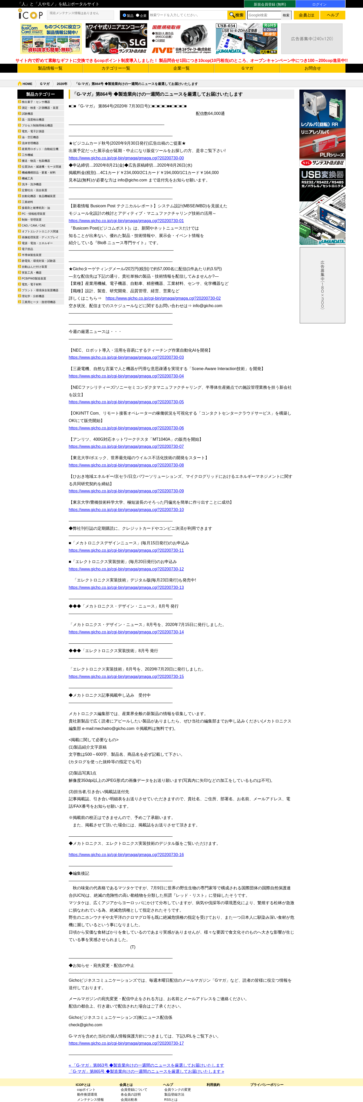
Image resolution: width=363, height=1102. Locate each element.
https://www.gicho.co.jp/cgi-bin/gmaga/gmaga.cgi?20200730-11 (126, 550)
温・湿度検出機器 (33, 119)
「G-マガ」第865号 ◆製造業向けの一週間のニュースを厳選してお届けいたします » (146, 1071)
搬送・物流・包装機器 (36, 160)
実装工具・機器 (32, 272)
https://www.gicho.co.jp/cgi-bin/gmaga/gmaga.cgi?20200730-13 (126, 587)
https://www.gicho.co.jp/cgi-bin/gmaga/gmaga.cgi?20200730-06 (126, 428)
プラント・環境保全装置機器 (40, 290)
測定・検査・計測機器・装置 (40, 107)
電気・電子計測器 (33, 131)
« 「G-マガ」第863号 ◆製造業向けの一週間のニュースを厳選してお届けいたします (146, 1065)
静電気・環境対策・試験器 (39, 260)
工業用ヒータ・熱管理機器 (39, 302)
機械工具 (27, 178)
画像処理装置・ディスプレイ (40, 237)
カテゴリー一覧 (116, 68)
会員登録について (134, 1090)
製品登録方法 (174, 1094)
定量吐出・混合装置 (34, 190)
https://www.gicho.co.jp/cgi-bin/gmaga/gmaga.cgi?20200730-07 (126, 446)
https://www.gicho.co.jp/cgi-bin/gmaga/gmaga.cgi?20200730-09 (126, 491)
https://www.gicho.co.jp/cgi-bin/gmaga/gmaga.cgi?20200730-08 (126, 465)
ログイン (319, 4)
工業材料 (27, 201)
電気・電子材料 (32, 284)
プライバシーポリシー (267, 1085)
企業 (141, 16)
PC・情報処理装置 (33, 213)
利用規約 (213, 1085)
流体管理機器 (30, 143)
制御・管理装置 (32, 219)
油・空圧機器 (30, 137)
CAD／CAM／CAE (33, 225)
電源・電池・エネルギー (37, 243)
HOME (27, 84)
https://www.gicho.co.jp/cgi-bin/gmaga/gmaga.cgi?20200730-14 (126, 632)
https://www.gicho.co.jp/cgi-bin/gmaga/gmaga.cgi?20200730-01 (126, 221)
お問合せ (313, 68)
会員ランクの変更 (177, 1090)
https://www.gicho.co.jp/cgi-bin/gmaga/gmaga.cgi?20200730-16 (126, 854)
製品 (128, 16)
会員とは (126, 1085)
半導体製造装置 (32, 254)
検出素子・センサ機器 (36, 101)
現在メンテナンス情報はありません (74, 13)
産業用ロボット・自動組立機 (40, 148)
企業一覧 (181, 68)
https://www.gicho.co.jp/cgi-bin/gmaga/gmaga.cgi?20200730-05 (126, 402)
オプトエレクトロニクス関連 (40, 231)
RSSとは (171, 1099)
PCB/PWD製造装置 (34, 278)
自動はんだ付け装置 (34, 266)
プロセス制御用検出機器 (37, 125)
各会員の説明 (131, 1094)
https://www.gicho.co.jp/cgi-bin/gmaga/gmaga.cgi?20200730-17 (126, 1043)
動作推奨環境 (87, 1094)
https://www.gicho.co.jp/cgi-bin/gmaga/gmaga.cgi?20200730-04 (126, 376)
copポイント (86, 1090)
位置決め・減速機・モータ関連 (41, 166)
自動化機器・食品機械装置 (39, 196)
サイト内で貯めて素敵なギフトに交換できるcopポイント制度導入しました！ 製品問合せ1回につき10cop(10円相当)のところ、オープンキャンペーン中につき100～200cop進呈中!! (181, 60)
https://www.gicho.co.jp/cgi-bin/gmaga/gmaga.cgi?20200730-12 (126, 569)
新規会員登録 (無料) (270, 4)
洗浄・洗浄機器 (32, 184)
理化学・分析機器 (33, 296)
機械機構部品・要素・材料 (39, 172)
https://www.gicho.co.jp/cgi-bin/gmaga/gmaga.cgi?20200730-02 (163, 298)
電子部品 (27, 249)
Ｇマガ (247, 68)
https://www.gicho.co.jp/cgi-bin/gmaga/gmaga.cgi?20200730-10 (126, 509)
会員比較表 (129, 1099)
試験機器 (27, 113)
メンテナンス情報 (90, 1099)
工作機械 (27, 154)
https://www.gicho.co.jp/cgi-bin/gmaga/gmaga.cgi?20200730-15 (126, 676)
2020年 (62, 84)
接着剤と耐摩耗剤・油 (36, 207)
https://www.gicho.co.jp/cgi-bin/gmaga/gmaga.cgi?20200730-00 (126, 158)
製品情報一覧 (50, 68)
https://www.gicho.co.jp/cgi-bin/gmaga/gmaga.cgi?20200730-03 (126, 357)
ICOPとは (83, 1085)
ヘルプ (168, 1085)
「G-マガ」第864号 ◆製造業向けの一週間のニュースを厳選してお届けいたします (136, 84)
